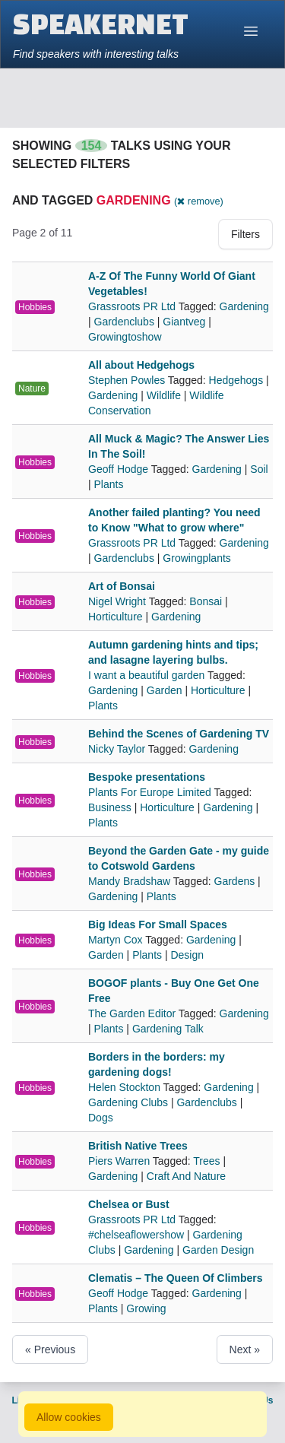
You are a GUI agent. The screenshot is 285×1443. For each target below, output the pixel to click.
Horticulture (115, 616)
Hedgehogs (236, 380)
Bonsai (205, 601)
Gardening (244, 306)
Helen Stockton (125, 1087)
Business (109, 807)
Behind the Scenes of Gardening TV (178, 734)
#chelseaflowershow (136, 1235)
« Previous (50, 1349)
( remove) (198, 201)
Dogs (100, 1118)
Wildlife (164, 395)
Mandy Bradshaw (130, 881)
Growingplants (197, 558)
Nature (32, 388)
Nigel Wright (118, 601)
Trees (206, 1161)
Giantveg (184, 322)
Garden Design (218, 1250)
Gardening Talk (168, 1029)
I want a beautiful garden (147, 675)
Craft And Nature (186, 1176)
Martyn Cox (116, 940)
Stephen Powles (128, 380)
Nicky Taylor (118, 749)
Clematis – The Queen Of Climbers (175, 1278)
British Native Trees (138, 1146)
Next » (245, 1349)
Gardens (234, 881)
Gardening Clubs (128, 1102)
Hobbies (35, 307)
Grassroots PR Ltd (133, 306)
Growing (146, 1308)
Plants (109, 484)
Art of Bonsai (121, 586)
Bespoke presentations (146, 777)
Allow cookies (68, 1417)
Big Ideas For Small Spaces (157, 924)
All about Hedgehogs (141, 365)
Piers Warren (120, 1161)
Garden (164, 690)
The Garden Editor (133, 1013)
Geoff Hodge (119, 469)
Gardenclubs (124, 322)
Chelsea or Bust (128, 1204)
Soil (259, 469)
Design (187, 955)
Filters (245, 234)
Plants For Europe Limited (151, 792)
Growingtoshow (125, 337)
